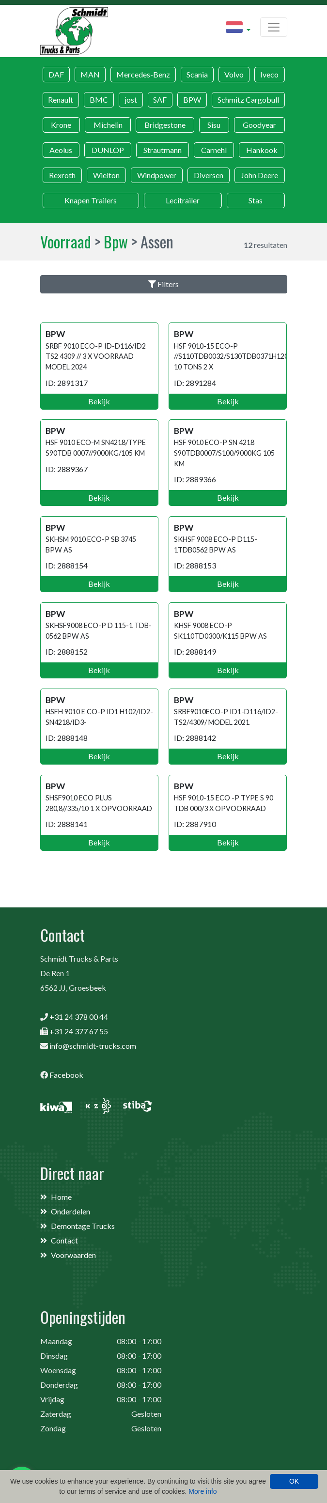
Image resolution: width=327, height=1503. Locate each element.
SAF (160, 99)
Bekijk (99, 401)
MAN (90, 74)
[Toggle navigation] (273, 27)
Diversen (208, 175)
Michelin (108, 124)
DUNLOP (108, 149)
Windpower (156, 175)
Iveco (269, 74)
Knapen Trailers (90, 200)
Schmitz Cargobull (248, 99)
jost (131, 99)
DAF (56, 74)
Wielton (106, 175)
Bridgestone (165, 124)
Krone (61, 124)
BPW (192, 99)
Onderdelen (70, 1211)
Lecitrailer (183, 200)
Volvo (234, 74)
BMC (99, 99)
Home (61, 1196)
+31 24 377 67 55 (78, 1031)
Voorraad (65, 241)
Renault (60, 99)
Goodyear (259, 124)
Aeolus (60, 149)
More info (202, 1491)
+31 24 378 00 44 (78, 1016)
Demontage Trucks (83, 1225)
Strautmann (162, 149)
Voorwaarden (73, 1254)
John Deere (259, 175)
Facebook (66, 1074)
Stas (256, 200)
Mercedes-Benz (143, 74)
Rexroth (62, 175)
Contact (64, 1240)
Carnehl (214, 149)
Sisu (213, 124)
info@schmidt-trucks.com (92, 1045)
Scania (197, 74)
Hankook (262, 149)
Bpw (116, 241)
